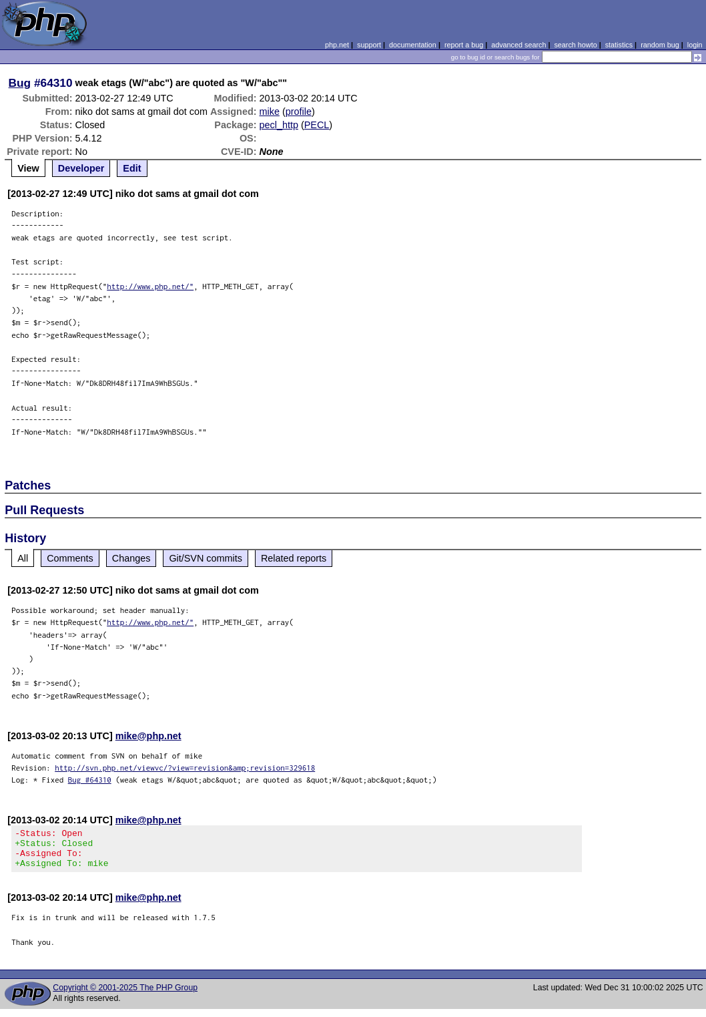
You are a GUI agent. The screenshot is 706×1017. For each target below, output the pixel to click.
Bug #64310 (89, 779)
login (695, 45)
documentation (412, 45)
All (22, 558)
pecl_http (279, 125)
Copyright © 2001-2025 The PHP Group (125, 995)
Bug (20, 82)
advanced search (518, 45)
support (369, 45)
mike (270, 111)
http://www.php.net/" (150, 286)
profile (299, 111)
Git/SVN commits (205, 558)
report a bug (463, 45)
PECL (317, 125)
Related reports (293, 558)
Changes (131, 558)
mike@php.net (148, 736)
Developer (81, 168)
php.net (337, 45)
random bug (660, 45)
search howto (575, 45)
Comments (70, 558)
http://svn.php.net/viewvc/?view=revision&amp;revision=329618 (185, 767)
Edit (132, 168)
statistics (619, 45)
